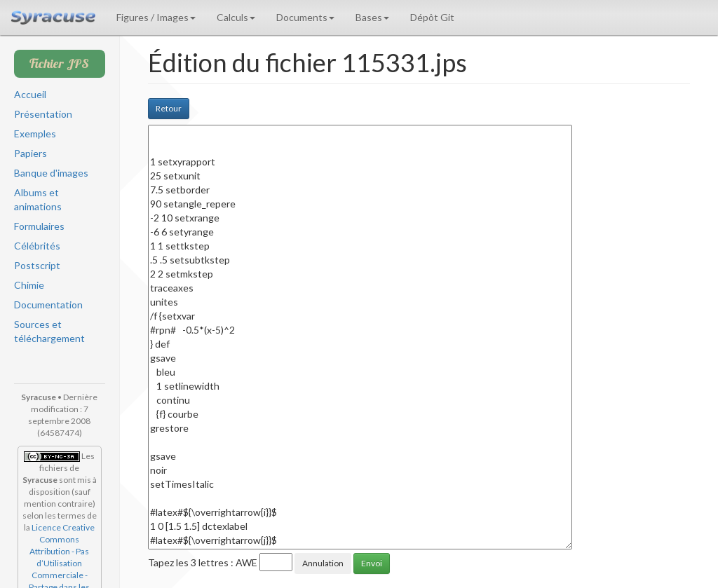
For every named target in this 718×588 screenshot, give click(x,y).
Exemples (35, 133)
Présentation (43, 114)
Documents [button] (305, 17)
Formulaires (39, 226)
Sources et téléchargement (49, 331)
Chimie (29, 285)
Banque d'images (51, 173)
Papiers (30, 153)
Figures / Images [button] (156, 17)
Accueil (30, 94)
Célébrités (37, 246)
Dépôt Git (432, 17)
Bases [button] (372, 17)
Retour (169, 108)
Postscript (37, 265)
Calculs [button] (236, 17)
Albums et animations (38, 199)
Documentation (48, 304)
